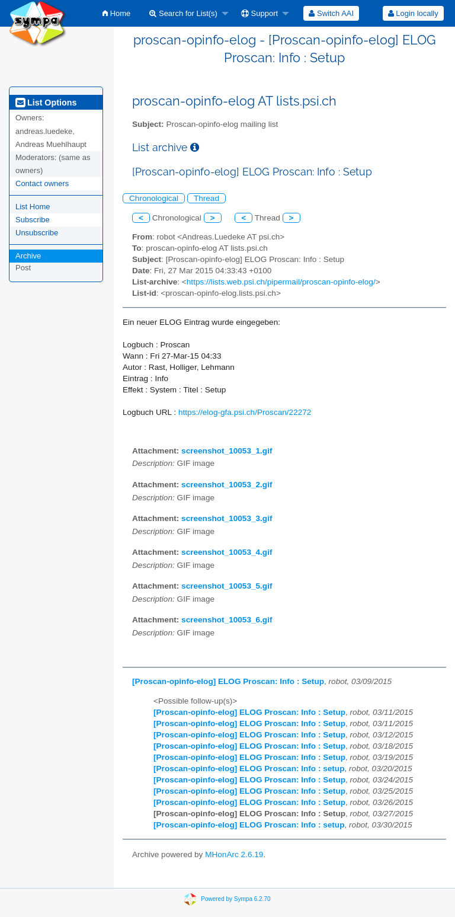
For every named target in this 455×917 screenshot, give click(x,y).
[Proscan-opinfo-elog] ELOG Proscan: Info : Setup (228, 681)
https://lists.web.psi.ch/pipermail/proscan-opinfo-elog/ (281, 281)
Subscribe (32, 219)
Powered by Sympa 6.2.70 (235, 899)
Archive (28, 255)
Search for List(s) (183, 13)
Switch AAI (331, 13)
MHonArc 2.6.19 (234, 854)
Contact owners (42, 183)
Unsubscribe (36, 232)
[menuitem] (116, 13)
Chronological (153, 198)
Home (116, 13)
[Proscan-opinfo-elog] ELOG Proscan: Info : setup (248, 768)
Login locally (413, 13)
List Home (32, 206)
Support (259, 13)
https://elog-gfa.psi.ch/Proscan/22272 (244, 412)
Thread (206, 198)
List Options (45, 102)
